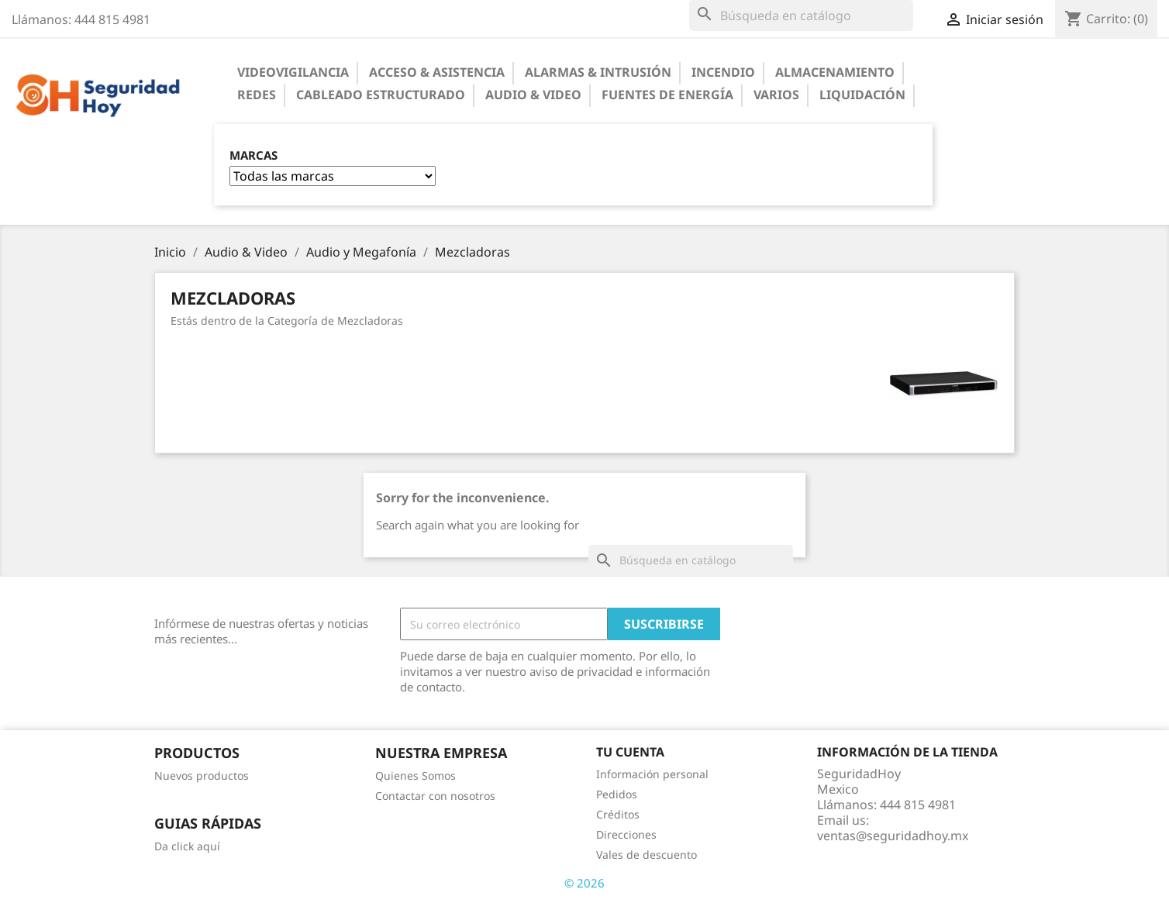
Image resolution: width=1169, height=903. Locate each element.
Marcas (253, 155)
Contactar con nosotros (435, 795)
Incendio (723, 72)
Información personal (652, 774)
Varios (776, 94)
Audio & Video (533, 94)
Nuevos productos (201, 775)
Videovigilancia (293, 72)
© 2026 (584, 883)
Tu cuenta (630, 751)
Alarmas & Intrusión (598, 72)
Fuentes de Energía (667, 94)
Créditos (618, 814)
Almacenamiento (835, 72)
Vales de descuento (646, 854)
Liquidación (862, 94)
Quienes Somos (415, 775)
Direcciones (626, 834)
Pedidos (616, 794)
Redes (256, 94)
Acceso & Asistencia (437, 72)
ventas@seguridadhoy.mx (892, 835)
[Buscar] (801, 15)
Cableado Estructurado (380, 94)
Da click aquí (187, 846)
